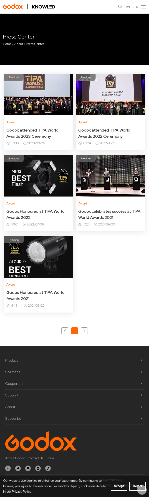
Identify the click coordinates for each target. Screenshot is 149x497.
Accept (119, 486)
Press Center (35, 44)
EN (136, 7)
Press (50, 458)
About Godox (15, 458)
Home (7, 44)
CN (128, 7)
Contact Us (35, 458)
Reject (137, 486)
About (18, 44)
